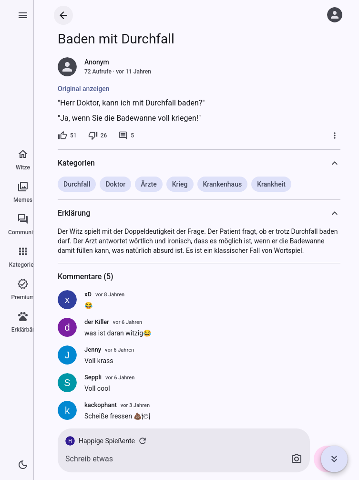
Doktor (115, 184)
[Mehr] (334, 135)
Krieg (180, 184)
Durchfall (76, 184)
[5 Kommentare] (126, 135)
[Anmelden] (334, 14)
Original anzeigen (84, 89)
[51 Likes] (67, 135)
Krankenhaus (222, 184)
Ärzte (148, 184)
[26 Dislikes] (97, 135)
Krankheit (271, 184)
